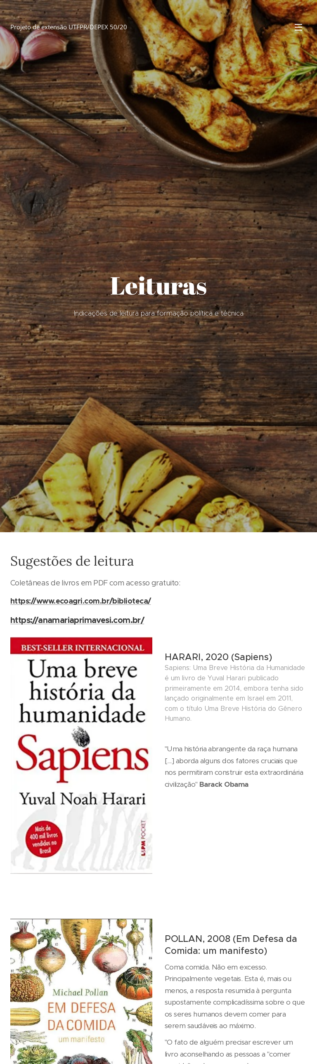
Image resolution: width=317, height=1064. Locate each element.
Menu (298, 27)
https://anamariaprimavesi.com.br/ (77, 619)
